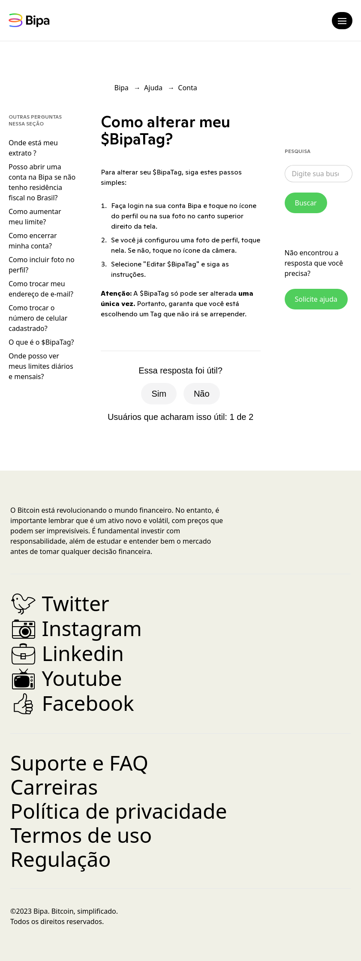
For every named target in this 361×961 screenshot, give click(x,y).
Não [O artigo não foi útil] (202, 393)
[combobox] (319, 173)
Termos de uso (81, 835)
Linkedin (67, 653)
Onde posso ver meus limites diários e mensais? (41, 366)
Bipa (121, 87)
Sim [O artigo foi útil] (158, 393)
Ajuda (153, 87)
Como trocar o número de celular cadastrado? (38, 318)
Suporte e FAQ (79, 763)
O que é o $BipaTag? (41, 342)
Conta (187, 87)
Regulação (60, 859)
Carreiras (54, 787)
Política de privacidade (118, 811)
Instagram (76, 628)
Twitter (59, 603)
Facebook (72, 703)
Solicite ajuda (316, 299)
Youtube (66, 678)
